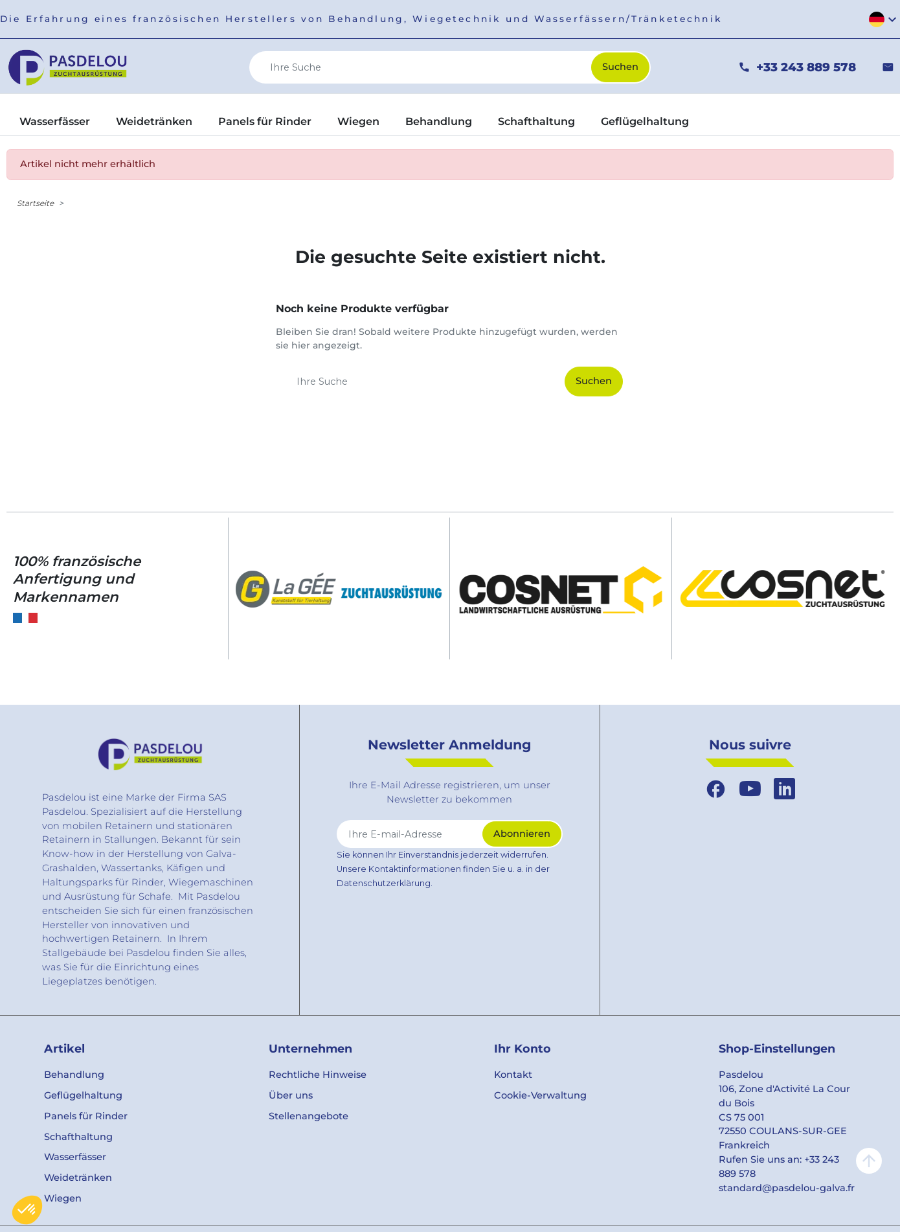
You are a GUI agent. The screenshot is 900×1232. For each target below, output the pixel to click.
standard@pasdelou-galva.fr (787, 1188)
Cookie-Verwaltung (540, 1095)
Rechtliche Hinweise (317, 1074)
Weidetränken (78, 1177)
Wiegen (63, 1198)
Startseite (35, 203)
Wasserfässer (75, 1157)
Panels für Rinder (86, 1116)
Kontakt (513, 1074)
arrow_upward (869, 1160)
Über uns (291, 1095)
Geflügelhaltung (83, 1095)
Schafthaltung (78, 1137)
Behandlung (74, 1074)
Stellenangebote (308, 1116)
